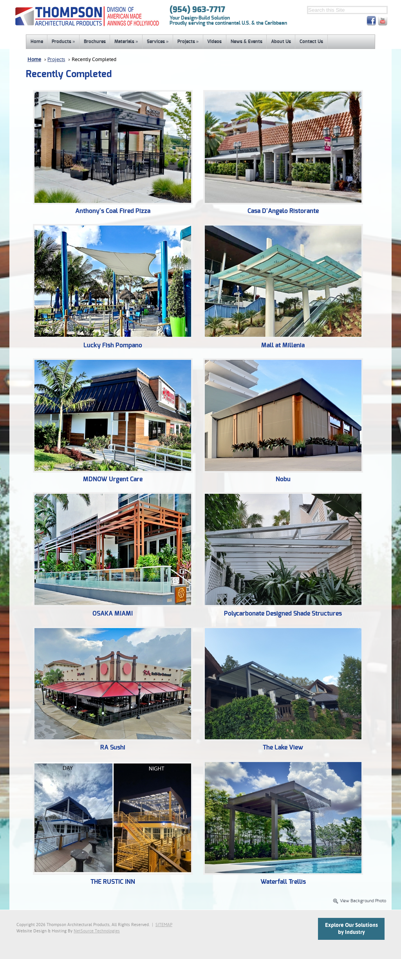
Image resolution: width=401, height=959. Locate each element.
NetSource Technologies (97, 931)
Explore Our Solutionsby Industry (351, 929)
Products (63, 41)
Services (158, 41)
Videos (214, 41)
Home (37, 41)
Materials (126, 41)
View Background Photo (359, 901)
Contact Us (311, 41)
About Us (281, 41)
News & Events (246, 41)
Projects (188, 41)
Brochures (95, 41)
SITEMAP (163, 925)
